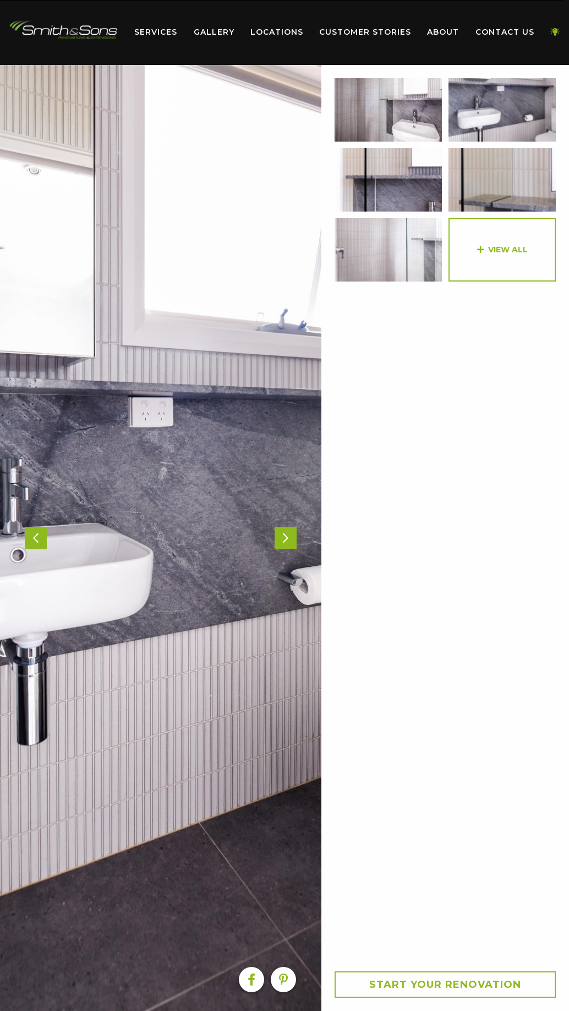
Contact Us (504, 32)
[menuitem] (63, 32)
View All (508, 250)
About (443, 32)
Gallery (214, 32)
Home (63, 30)
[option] (160, 538)
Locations (276, 32)
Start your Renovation (445, 984)
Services (155, 32)
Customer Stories (365, 32)
